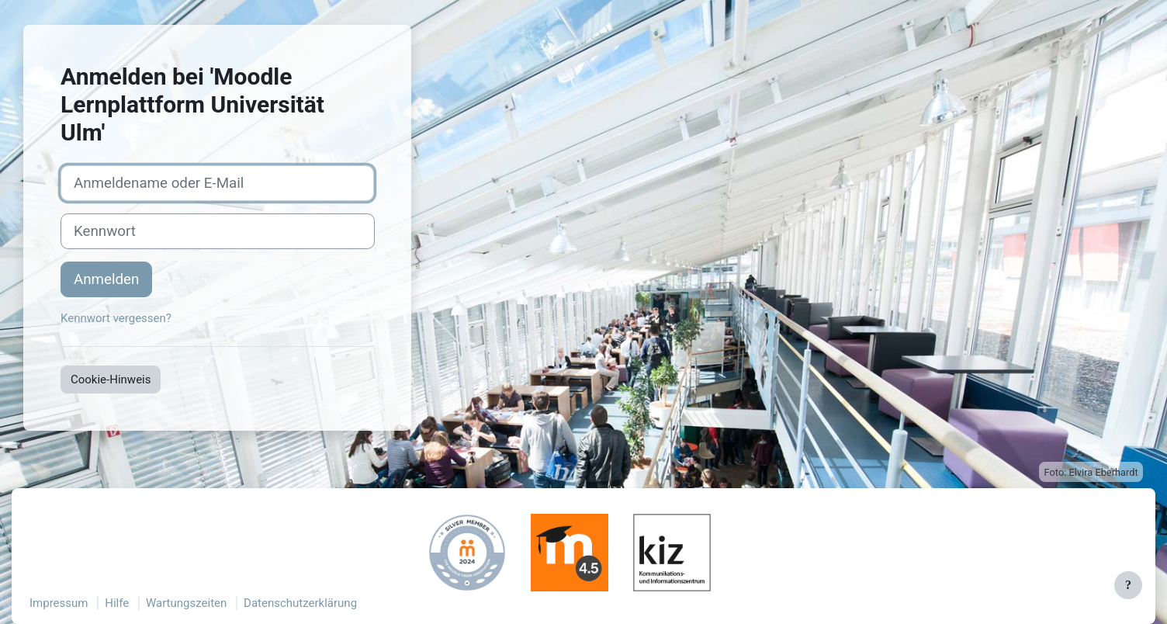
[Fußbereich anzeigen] (1128, 585)
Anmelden (106, 279)
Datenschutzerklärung (300, 603)
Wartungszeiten (186, 603)
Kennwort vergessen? (116, 318)
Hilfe (117, 603)
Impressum (58, 603)
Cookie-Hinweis (111, 380)
